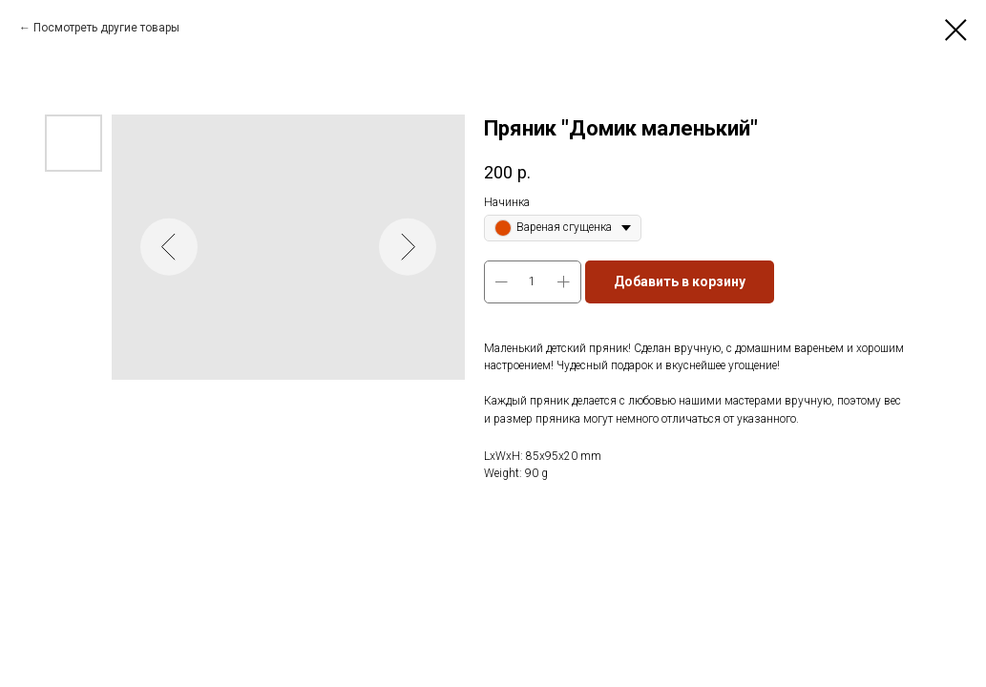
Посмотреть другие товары (106, 27)
